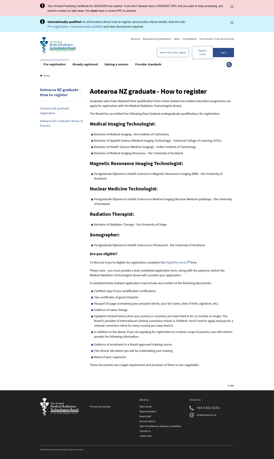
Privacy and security (100, 406)
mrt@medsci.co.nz (202, 415)
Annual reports (147, 421)
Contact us (145, 431)
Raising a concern (116, 64)
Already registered (85, 64)
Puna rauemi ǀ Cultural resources (217, 38)
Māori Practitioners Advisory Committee (160, 426)
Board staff (145, 416)
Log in (223, 52)
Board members (148, 411)
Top (231, 385)
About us (135, 38)
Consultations (189, 38)
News (177, 38)
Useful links (146, 435)
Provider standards (148, 64)
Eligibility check (176, 262)
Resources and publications (157, 38)
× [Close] (232, 6)
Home (45, 75)
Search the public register (173, 52)
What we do (146, 406)
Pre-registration (55, 64)
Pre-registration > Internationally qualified (75, 26)
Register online (202, 52)
